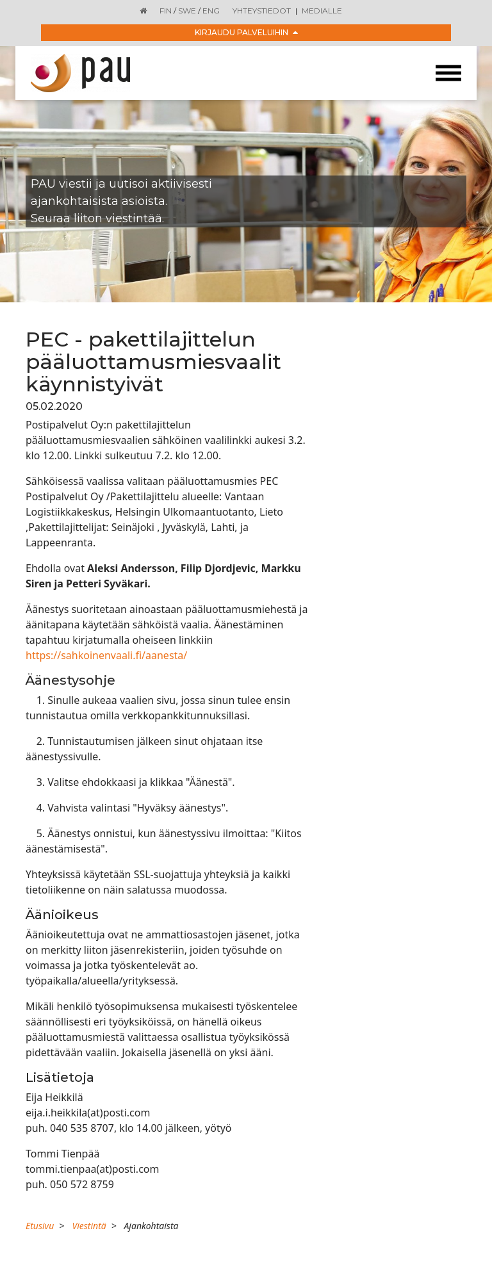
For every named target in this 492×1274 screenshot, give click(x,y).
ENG (211, 10)
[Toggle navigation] (448, 73)
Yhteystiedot (262, 10)
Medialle (322, 10)
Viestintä (89, 1226)
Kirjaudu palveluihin (246, 32)
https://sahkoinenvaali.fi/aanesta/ (106, 655)
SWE (187, 10)
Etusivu (40, 1226)
